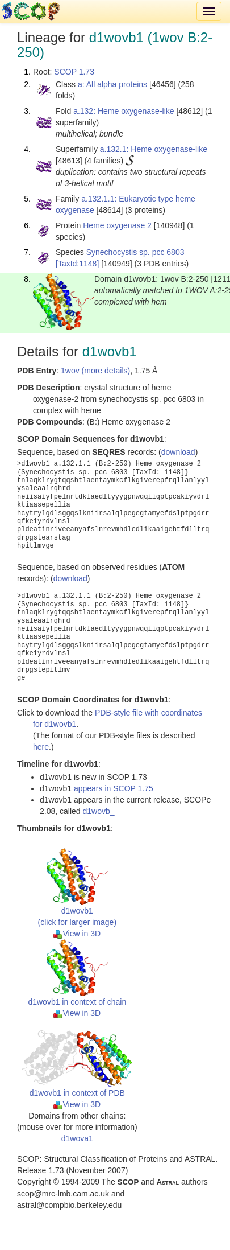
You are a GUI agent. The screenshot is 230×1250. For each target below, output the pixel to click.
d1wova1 (77, 1138)
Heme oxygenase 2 (117, 225)
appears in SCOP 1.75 (113, 788)
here (41, 746)
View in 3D (77, 933)
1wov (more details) (95, 370)
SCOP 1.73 (74, 71)
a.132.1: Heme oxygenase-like (153, 149)
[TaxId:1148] (77, 263)
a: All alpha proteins (112, 84)
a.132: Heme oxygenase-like (123, 111)
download (178, 452)
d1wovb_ (99, 811)
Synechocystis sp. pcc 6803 (135, 252)
